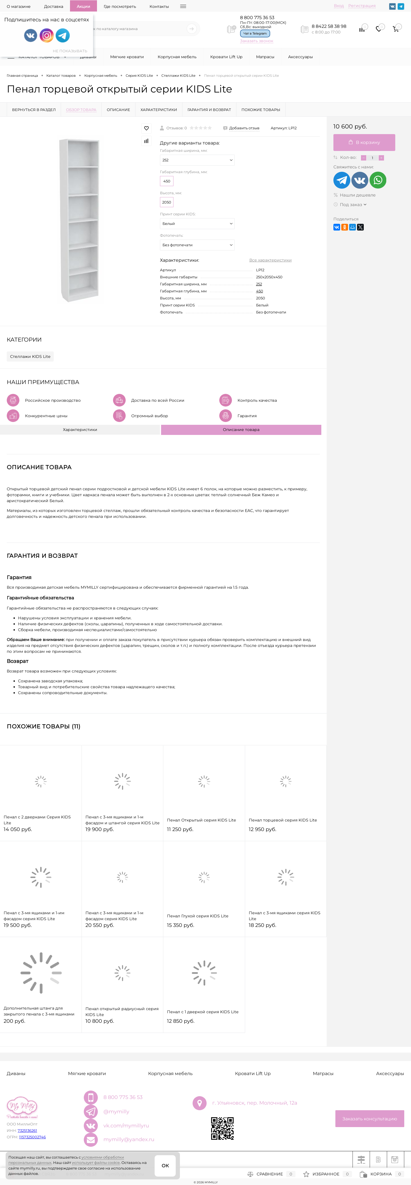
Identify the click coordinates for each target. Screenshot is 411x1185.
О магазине (19, 6)
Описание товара (241, 429)
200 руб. (41, 1023)
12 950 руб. (286, 832)
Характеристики (80, 429)
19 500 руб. (41, 927)
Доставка (53, 6)
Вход (339, 5)
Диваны (88, 56)
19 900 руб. (122, 832)
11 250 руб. (204, 832)
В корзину (364, 142)
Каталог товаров (38, 56)
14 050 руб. (41, 832)
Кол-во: (349, 157)
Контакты (159, 6)
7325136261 (27, 1130)
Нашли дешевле (354, 195)
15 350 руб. (204, 927)
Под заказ (347, 204)
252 (259, 284)
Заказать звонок (256, 40)
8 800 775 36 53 (257, 17)
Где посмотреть (120, 6)
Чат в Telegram (255, 33)
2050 (166, 202)
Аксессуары (300, 56)
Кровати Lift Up (226, 56)
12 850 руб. (204, 1023)
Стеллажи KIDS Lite (30, 356)
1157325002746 (32, 1137)
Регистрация (362, 5)
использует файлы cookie (96, 1162)
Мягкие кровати (127, 56)
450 (166, 181)
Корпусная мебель (177, 56)
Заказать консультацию (369, 1118)
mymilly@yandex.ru (128, 1139)
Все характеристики (270, 260)
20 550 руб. (122, 927)
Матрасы (265, 56)
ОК (165, 1165)
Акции (83, 6)
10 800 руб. (122, 1023)
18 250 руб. (286, 927)
